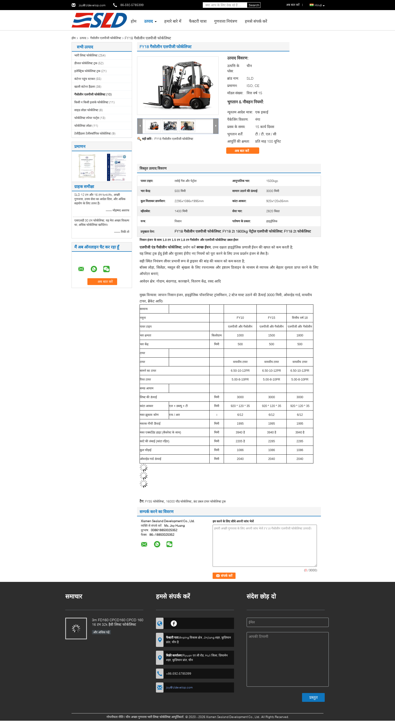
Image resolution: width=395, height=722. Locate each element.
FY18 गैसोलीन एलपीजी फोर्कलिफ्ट (173, 139)
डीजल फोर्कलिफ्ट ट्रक (85, 63)
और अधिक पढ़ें (101, 632)
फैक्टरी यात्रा (198, 21)
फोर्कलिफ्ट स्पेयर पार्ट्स (86, 118)
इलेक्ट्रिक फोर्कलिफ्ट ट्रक (87, 71)
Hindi (320, 5)
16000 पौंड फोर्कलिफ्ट (178, 501)
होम (134, 21)
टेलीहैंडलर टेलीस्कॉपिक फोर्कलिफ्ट (92, 133)
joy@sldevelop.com (92, 5)
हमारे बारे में (172, 21)
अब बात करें (245, 150)
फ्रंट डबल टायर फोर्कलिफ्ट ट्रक (209, 501)
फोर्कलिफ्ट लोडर (83, 126)
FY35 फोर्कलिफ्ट (154, 501)
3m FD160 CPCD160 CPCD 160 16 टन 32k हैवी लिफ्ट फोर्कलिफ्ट (117, 622)
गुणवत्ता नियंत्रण (225, 21)
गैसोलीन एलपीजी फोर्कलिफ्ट (105, 38)
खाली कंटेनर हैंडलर (84, 86)
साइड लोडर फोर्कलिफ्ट (86, 110)
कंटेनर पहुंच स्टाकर (84, 79)
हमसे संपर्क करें (256, 21)
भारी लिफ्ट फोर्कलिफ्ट (85, 55)
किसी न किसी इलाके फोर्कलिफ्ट (91, 102)
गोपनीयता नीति (115, 717)
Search (254, 5)
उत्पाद (148, 21)
